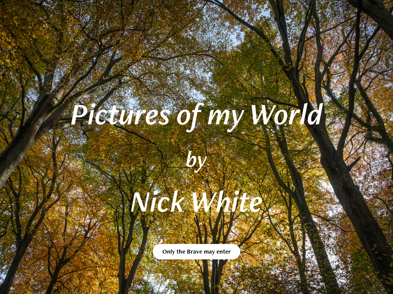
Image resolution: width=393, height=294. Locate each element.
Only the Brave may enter (196, 251)
